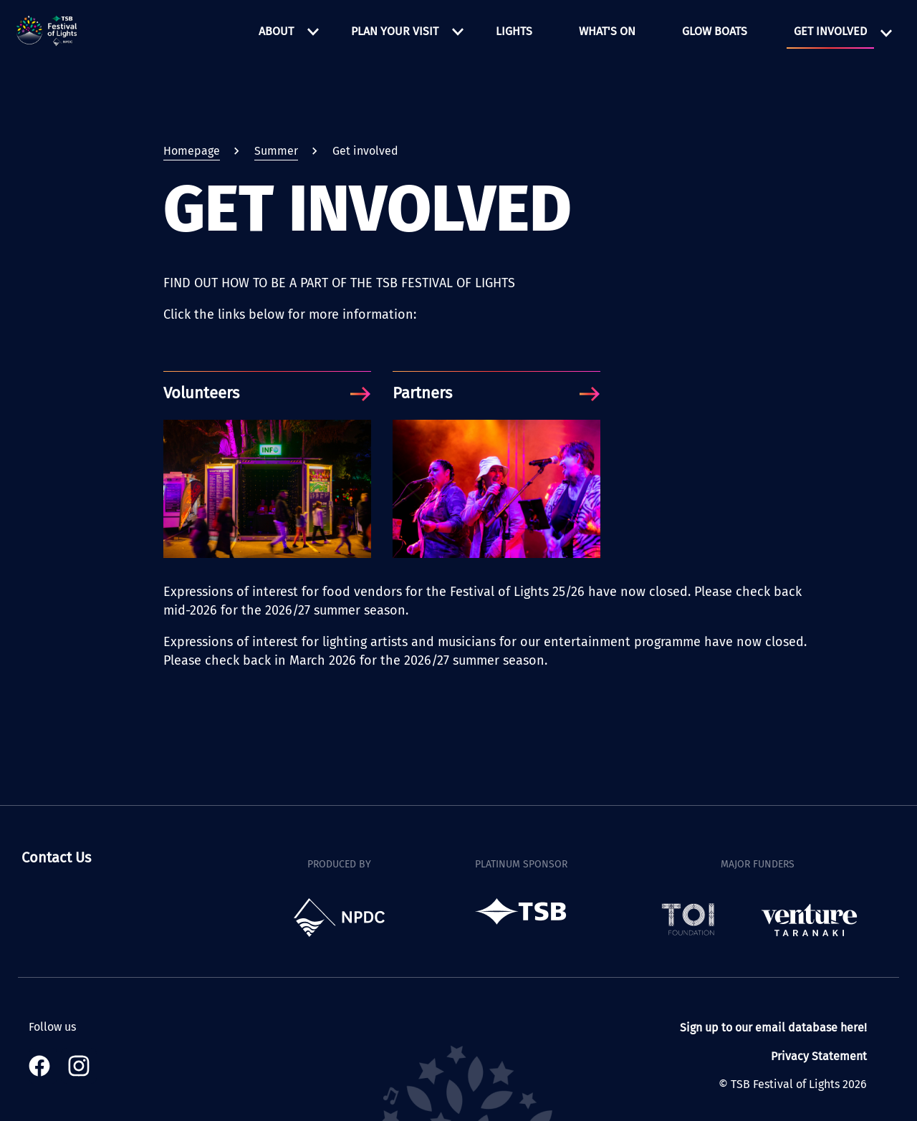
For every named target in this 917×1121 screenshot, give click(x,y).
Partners (422, 393)
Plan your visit (394, 31)
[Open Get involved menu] (886, 33)
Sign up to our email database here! (773, 1027)
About (276, 31)
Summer (276, 151)
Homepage (191, 151)
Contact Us (56, 857)
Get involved (830, 31)
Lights (514, 31)
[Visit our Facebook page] (43, 1066)
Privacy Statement (819, 1056)
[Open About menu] (313, 31)
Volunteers (201, 393)
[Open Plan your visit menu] (457, 31)
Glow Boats (714, 31)
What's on (607, 31)
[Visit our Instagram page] (79, 1066)
